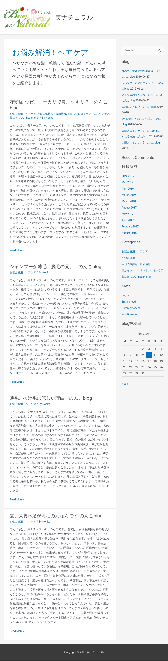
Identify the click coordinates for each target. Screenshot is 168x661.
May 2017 (128, 220)
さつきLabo (129, 264)
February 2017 (131, 232)
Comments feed (132, 320)
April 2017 (128, 226)
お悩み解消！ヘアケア (24, 114)
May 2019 (128, 188)
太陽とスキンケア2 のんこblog (142, 149)
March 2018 (129, 207)
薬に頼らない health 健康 (35, 118)
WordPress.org (131, 326)
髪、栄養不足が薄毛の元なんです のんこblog (60, 516)
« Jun (125, 395)
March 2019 (129, 201)
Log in (125, 307)
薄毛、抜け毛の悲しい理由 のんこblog (54, 398)
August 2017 (130, 213)
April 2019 (128, 195)
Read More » (17, 250)
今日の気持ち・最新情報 (54, 114)
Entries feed (129, 313)
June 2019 (128, 182)
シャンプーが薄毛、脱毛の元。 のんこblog (59, 267)
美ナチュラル (75, 17)
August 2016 (130, 239)
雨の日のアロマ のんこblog (140, 107)
